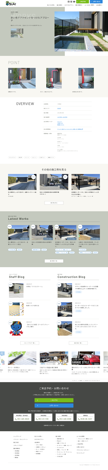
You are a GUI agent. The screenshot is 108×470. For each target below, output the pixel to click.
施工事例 (59, 5)
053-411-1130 (43, 419)
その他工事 (11, 196)
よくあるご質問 (89, 5)
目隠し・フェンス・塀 (88, 196)
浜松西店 (17, 450)
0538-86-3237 (86, 419)
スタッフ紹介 (39, 444)
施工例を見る (54, 202)
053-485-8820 (23, 419)
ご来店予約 (83, 1)
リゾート (27, 157)
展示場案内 (79, 5)
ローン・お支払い (40, 449)
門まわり (59, 441)
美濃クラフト (60, 125)
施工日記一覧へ (78, 343)
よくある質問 (80, 436)
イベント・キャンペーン (21, 439)
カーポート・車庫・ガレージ (78, 196)
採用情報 (38, 453)
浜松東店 (17, 453)
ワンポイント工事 (61, 454)
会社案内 (99, 5)
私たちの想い (51, 5)
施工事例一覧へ (54, 261)
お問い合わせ (96, 1)
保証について (39, 451)
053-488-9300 (65, 419)
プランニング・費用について (85, 438)
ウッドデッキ (13, 157)
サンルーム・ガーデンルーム (64, 452)
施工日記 (16, 442)
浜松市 (59, 108)
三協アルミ (60, 123)
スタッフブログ (18, 445)
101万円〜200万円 (62, 117)
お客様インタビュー (41, 447)
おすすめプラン (69, 5)
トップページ (17, 436)
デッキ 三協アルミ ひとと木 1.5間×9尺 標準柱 (70, 129)
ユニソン (59, 121)
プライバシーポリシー (83, 450)
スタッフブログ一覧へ (29, 343)
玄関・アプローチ (61, 443)
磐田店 (16, 457)
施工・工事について (83, 441)
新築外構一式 (43, 194)
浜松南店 (17, 455)
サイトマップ (80, 453)
